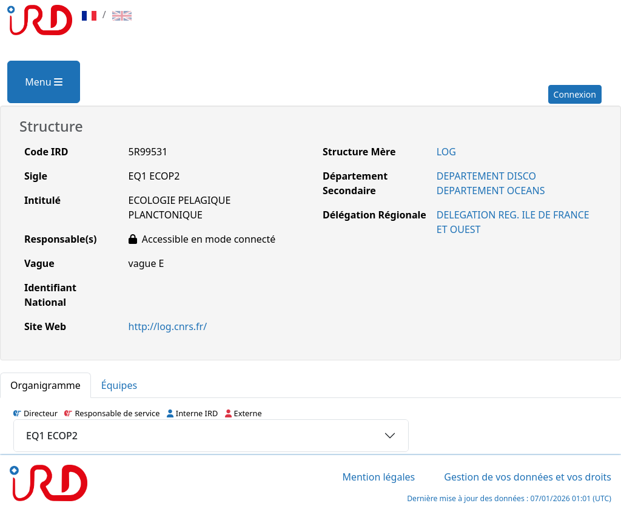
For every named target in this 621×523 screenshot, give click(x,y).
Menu (43, 82)
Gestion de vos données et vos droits (527, 477)
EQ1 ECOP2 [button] (52, 435)
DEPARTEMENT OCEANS (491, 190)
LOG (446, 151)
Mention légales (378, 477)
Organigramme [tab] (45, 385)
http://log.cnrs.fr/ (168, 326)
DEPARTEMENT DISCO (486, 176)
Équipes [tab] (119, 385)
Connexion (575, 94)
